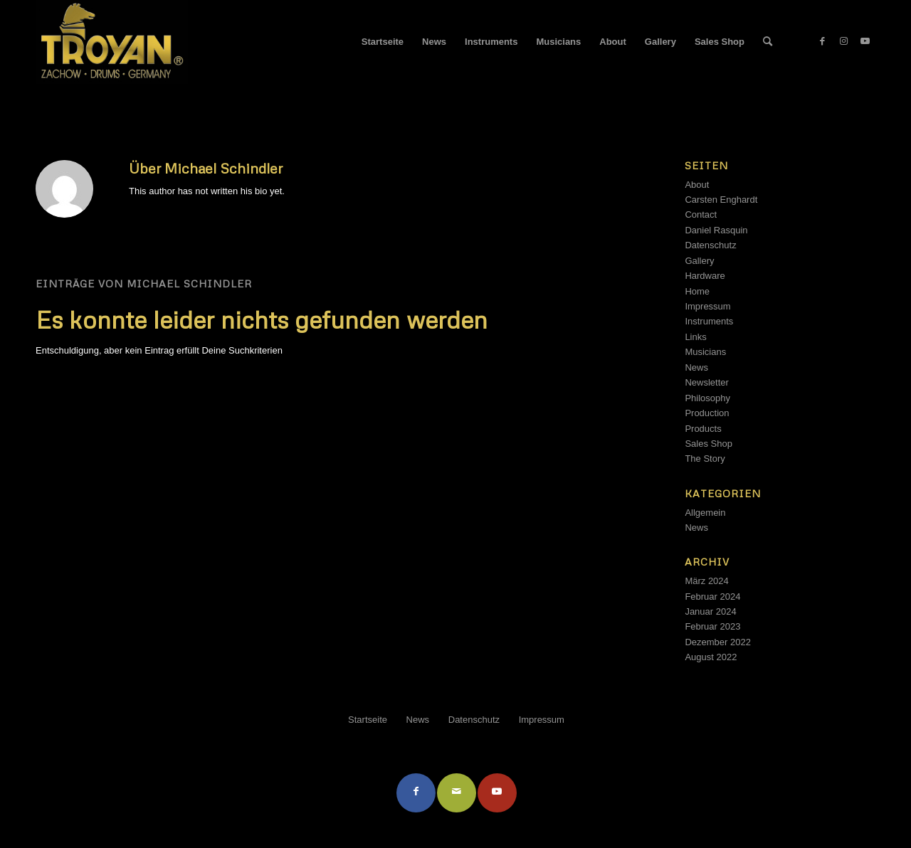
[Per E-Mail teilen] (456, 792)
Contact (701, 214)
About (697, 184)
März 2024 (706, 581)
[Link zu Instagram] (843, 41)
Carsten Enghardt (721, 199)
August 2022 (711, 657)
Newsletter (706, 382)
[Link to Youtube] (497, 792)
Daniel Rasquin (716, 230)
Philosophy (707, 398)
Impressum (707, 306)
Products (703, 428)
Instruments (709, 321)
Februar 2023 (712, 626)
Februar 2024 (712, 596)
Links (695, 337)
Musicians (705, 351)
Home (697, 291)
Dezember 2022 (718, 642)
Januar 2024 (710, 611)
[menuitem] (382, 42)
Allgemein (705, 512)
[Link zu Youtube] (864, 41)
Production (707, 413)
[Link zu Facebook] (822, 41)
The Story (705, 458)
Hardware (705, 275)
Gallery (699, 260)
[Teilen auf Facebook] (416, 792)
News (696, 367)
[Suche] (767, 42)
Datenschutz (710, 245)
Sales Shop (708, 443)
